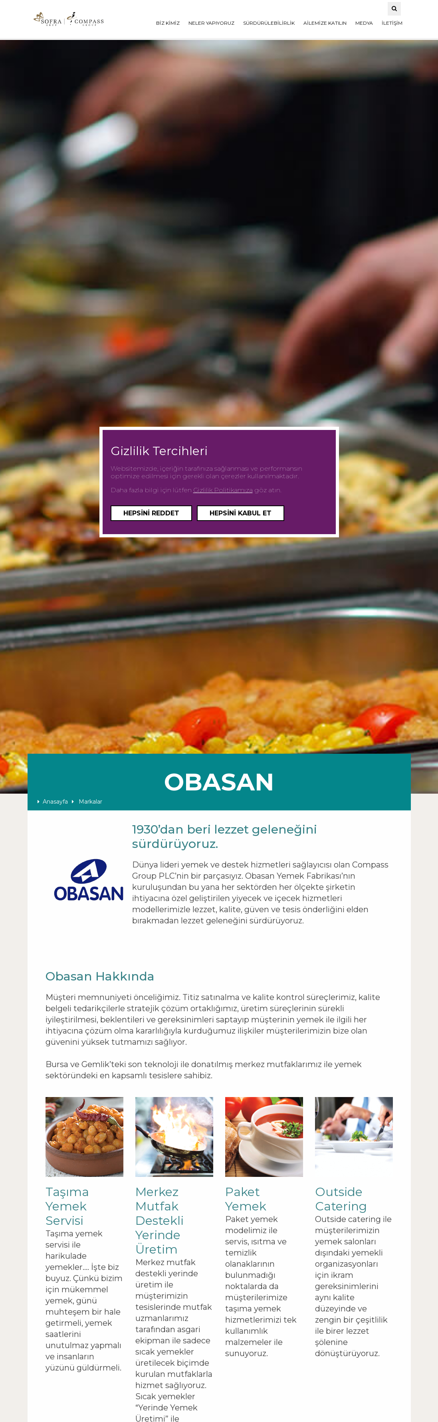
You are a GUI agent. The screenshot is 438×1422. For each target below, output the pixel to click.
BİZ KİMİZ (168, 23)
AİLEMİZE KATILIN (325, 23)
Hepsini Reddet (151, 513)
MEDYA (364, 23)
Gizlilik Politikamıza (223, 490)
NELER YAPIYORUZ (211, 23)
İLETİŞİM (392, 23)
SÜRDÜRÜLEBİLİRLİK (269, 23)
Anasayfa (53, 801)
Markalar (87, 801)
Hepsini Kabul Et (241, 513)
